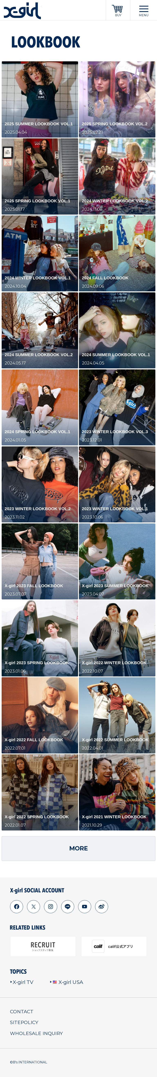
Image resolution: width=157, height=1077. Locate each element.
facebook (16, 906)
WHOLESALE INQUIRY (36, 1033)
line (67, 906)
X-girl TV (21, 982)
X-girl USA (66, 982)
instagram (50, 906)
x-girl (22, 10)
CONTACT (21, 1011)
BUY (118, 15)
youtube (84, 906)
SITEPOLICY (24, 1022)
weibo (101, 906)
